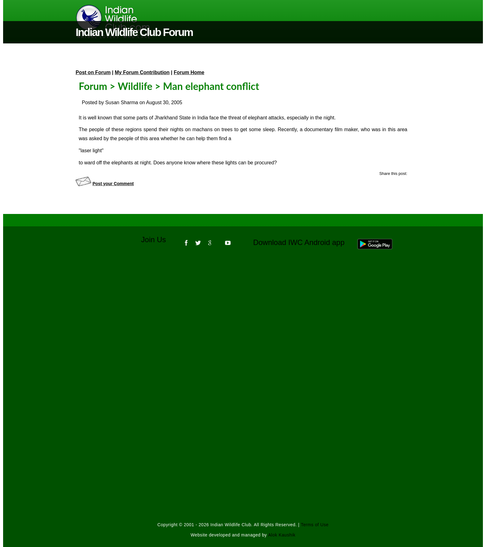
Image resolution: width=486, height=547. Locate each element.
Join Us (157, 239)
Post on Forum (93, 72)
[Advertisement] (243, 338)
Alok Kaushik (281, 534)
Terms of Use (315, 524)
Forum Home (189, 72)
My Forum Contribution (142, 72)
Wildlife (135, 86)
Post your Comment (113, 183)
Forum (93, 86)
